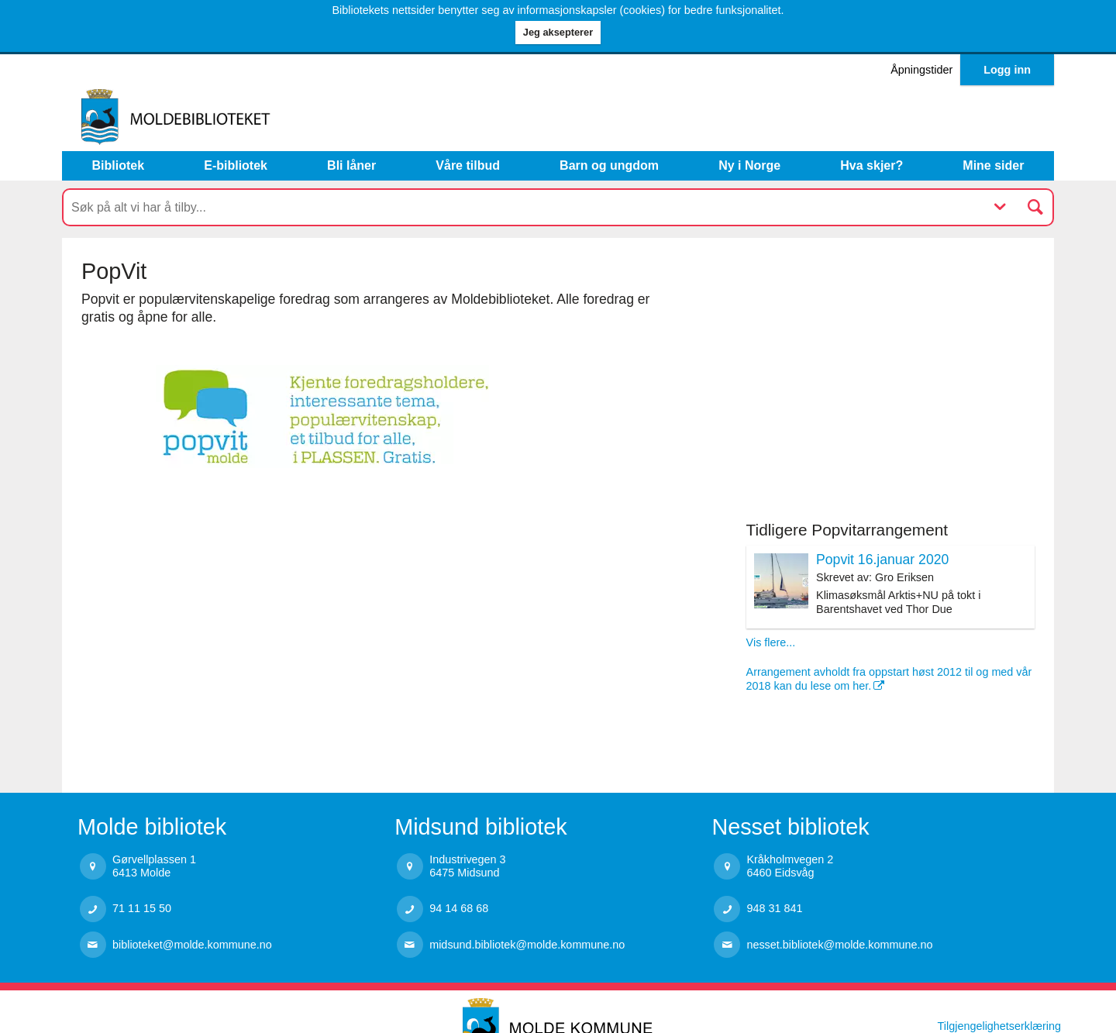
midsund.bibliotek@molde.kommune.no (527, 944)
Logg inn (1007, 70)
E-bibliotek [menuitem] (235, 165)
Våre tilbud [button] (468, 165)
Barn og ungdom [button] (609, 165)
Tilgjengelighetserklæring (999, 1026)
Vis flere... (771, 642)
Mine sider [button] (993, 165)
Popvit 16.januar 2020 (882, 559)
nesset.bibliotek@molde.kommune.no (839, 944)
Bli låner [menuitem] (351, 165)
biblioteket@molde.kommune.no (192, 944)
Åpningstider (921, 70)
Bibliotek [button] (118, 165)
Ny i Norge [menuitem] (749, 165)
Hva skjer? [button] (871, 165)
